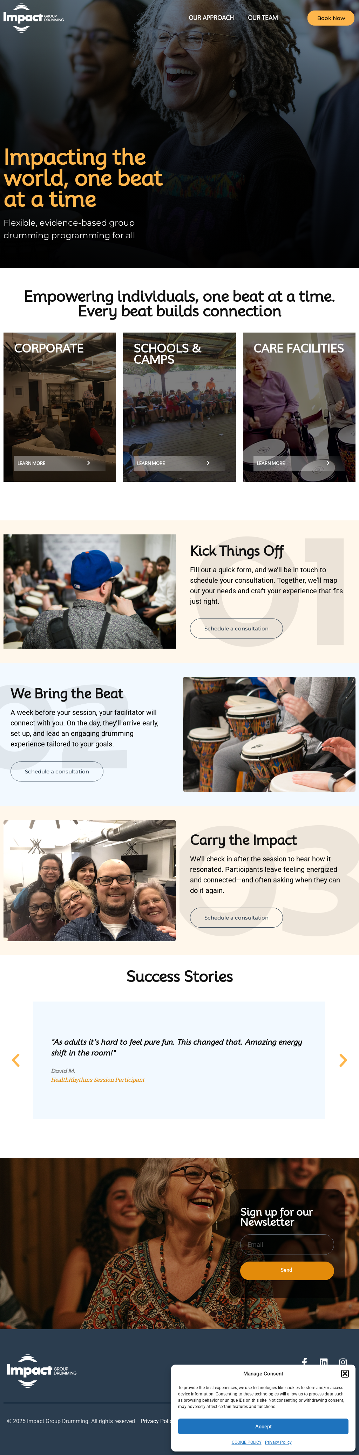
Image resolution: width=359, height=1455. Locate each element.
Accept (263, 1426)
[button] (344, 1373)
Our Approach (211, 18)
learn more (151, 463)
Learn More (31, 463)
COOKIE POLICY (247, 1442)
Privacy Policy (278, 1442)
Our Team (263, 18)
